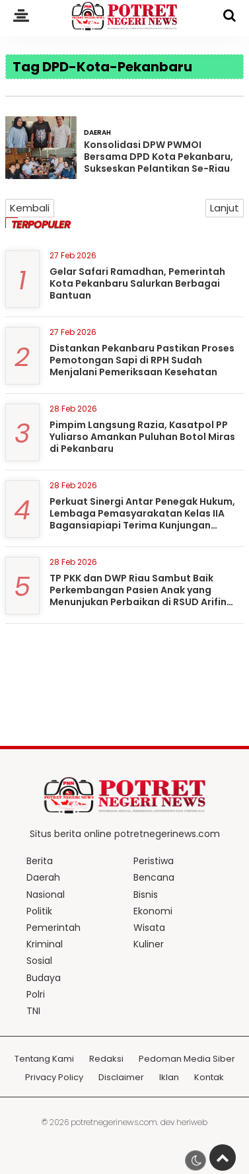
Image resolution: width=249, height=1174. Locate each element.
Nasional (45, 894)
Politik (39, 911)
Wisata (149, 927)
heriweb (191, 1122)
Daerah (97, 132)
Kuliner (148, 944)
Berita (39, 860)
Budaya (43, 977)
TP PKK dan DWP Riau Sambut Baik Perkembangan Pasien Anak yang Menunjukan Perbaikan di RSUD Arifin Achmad (138, 596)
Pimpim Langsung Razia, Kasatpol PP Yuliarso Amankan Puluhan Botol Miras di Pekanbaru (142, 436)
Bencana (153, 877)
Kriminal (44, 944)
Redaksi (106, 1059)
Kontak (209, 1077)
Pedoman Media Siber (187, 1059)
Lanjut (224, 208)
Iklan (169, 1077)
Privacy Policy (54, 1077)
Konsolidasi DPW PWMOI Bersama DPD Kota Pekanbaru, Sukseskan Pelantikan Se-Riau (158, 156)
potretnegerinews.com (114, 1122)
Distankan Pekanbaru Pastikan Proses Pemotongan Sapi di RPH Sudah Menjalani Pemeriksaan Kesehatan (142, 360)
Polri (35, 994)
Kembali (30, 208)
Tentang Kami (44, 1059)
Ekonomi (152, 911)
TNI (33, 1010)
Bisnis (145, 894)
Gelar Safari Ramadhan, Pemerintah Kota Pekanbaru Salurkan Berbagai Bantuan (137, 283)
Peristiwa (153, 860)
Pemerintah (53, 927)
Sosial (39, 960)
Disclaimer (121, 1077)
